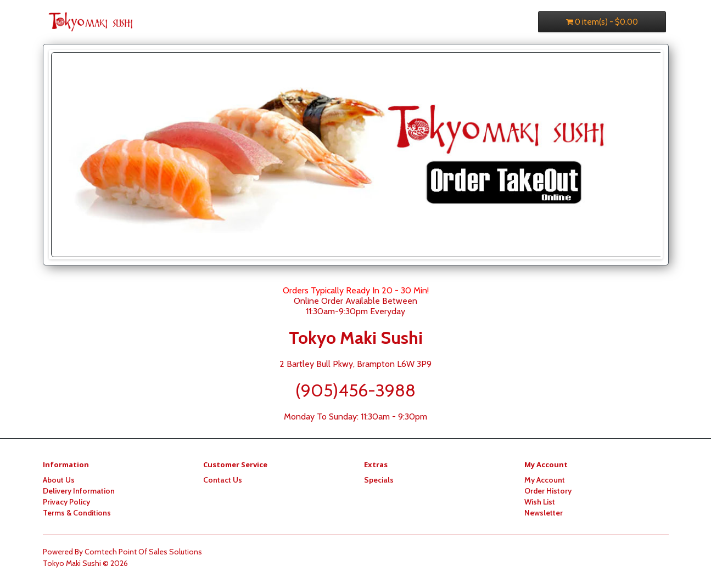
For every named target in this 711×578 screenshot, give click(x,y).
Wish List (539, 502)
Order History (548, 491)
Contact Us (222, 480)
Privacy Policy (66, 502)
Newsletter (543, 513)
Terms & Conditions (77, 513)
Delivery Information (79, 491)
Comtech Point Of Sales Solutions (143, 552)
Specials (379, 480)
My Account (544, 480)
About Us (59, 480)
